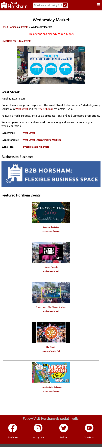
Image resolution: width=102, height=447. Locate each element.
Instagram (38, 441)
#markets (44, 150)
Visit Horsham (11, 27)
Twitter (64, 441)
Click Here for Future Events (16, 41)
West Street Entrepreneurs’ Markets (41, 143)
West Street (21, 112)
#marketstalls (30, 150)
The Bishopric (45, 112)
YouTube (89, 441)
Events (24, 27)
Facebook (13, 441)
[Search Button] (67, 5)
